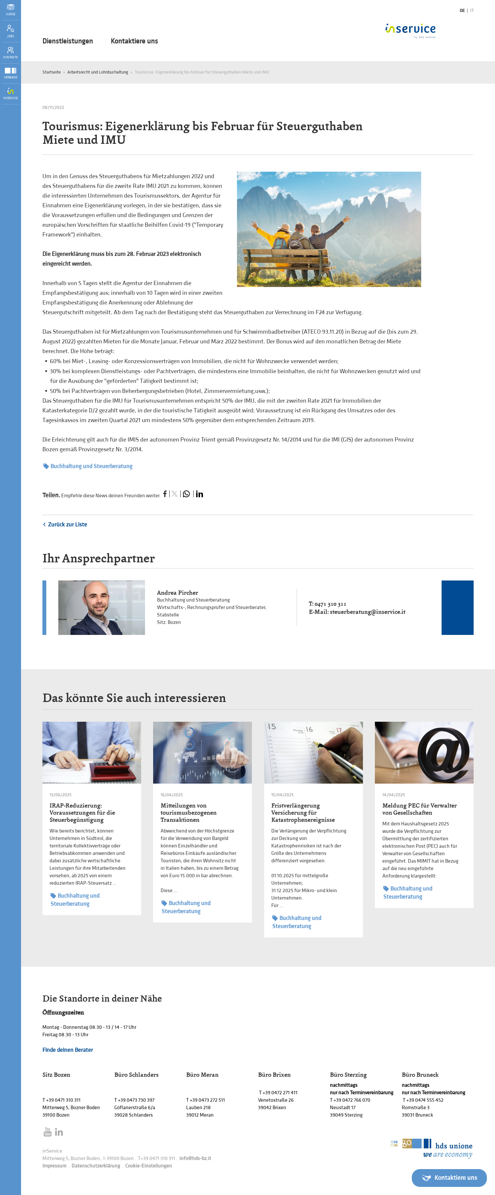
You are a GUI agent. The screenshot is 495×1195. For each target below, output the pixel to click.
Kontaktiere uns (134, 41)
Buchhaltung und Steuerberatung (87, 466)
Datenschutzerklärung (96, 1166)
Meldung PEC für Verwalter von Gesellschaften (419, 809)
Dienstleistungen (67, 41)
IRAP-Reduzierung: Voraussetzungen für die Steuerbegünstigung (82, 812)
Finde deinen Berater (67, 1050)
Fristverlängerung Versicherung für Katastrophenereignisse (303, 812)
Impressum (54, 1166)
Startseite (51, 72)
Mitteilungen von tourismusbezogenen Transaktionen (189, 812)
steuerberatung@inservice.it (367, 611)
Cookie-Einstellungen (148, 1166)
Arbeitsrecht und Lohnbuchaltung (97, 72)
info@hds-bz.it (195, 1158)
